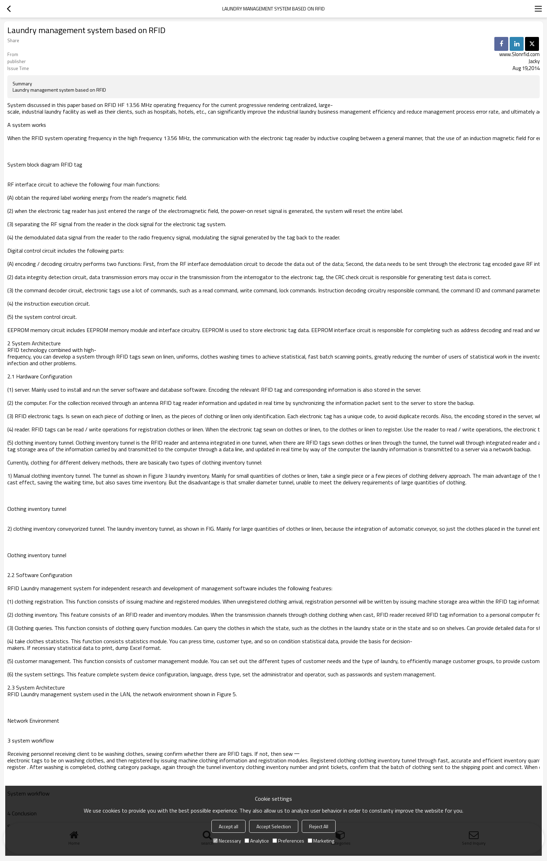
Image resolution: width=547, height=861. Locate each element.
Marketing (321, 840)
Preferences (288, 840)
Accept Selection (273, 826)
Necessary (227, 840)
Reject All (318, 826)
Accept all (228, 826)
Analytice (257, 840)
